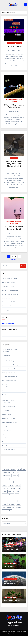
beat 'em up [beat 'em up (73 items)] (6, 469)
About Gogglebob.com (8, 310)
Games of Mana (6, 414)
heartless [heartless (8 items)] (5, 478)
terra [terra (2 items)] (14, 501)
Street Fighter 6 (6, 430)
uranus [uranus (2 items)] (18, 504)
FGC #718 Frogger (14, 46)
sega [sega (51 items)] (18, 491)
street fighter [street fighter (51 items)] (6, 497)
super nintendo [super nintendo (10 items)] (6, 501)
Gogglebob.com (14, 623)
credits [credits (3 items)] (13, 469)
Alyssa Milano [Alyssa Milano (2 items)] (12, 462)
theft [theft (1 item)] (4, 504)
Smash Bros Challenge (8, 282)
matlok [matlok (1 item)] (4, 485)
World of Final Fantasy (8, 449)
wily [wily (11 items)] (4, 507)
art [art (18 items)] (9, 466)
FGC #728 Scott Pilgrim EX (13, 549)
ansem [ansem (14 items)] (4, 466)
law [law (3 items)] (12, 482)
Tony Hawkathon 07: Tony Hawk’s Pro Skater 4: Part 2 (14, 164)
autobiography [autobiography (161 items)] (16, 466)
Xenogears (5, 442)
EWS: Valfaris (8, 566)
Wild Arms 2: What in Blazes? (10, 294)
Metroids (4, 426)
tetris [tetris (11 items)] (19, 501)
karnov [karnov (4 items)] (12, 478)
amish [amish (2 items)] (19, 462)
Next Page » (14, 259)
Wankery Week (6, 355)
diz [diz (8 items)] (24, 469)
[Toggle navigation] (1, 4)
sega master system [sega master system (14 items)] (8, 494)
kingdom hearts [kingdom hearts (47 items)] (20, 478)
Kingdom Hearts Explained (9, 302)
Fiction (14, 101)
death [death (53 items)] (19, 469)
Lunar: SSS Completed (8, 406)
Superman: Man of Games (9, 422)
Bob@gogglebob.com (8, 323)
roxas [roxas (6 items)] (4, 491)
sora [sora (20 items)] (17, 494)
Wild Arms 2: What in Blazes (10, 369)
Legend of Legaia (7, 434)
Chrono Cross (6, 446)
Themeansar (16, 634)
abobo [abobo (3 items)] (4, 462)
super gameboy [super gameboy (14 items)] (16, 497)
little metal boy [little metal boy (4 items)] (19, 482)
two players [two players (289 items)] (11, 504)
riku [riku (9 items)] (19, 488)
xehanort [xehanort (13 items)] (18, 507)
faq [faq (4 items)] (13, 472)
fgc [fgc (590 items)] (18, 472)
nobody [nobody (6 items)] (18, 485)
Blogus (9, 634)
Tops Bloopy (18, 221)
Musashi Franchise (7, 438)
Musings (4, 384)
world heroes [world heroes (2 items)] (10, 507)
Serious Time (9, 221)
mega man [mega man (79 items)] (11, 485)
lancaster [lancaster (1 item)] (5, 482)
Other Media (14, 223)
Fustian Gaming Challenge (14, 43)
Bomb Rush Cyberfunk (8, 418)
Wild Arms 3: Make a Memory (10, 290)
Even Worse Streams (8, 286)
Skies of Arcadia (6, 402)
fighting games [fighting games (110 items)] (7, 475)
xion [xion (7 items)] (10, 510)
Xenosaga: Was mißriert (8, 298)
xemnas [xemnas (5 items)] (5, 510)
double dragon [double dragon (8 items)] (6, 472)
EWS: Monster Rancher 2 (12, 600)
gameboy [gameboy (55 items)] (15, 475)
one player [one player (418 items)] (5, 488)
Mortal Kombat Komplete (9, 306)
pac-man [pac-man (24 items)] (13, 488)
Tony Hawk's (14, 158)
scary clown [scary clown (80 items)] (11, 491)
